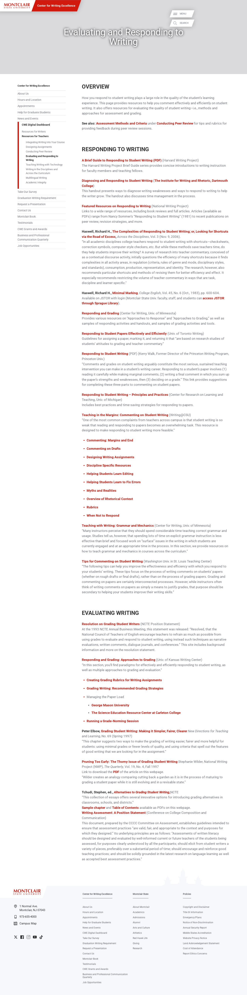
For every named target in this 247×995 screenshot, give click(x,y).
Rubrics (92, 507)
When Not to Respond (103, 515)
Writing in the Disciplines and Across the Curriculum (42, 171)
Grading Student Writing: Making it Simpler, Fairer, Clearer (144, 731)
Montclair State (140, 894)
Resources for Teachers (35, 136)
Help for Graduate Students (34, 112)
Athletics (137, 933)
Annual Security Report (195, 927)
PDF (116, 772)
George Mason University (110, 705)
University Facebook (22, 937)
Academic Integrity (36, 182)
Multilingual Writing (36, 177)
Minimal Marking (125, 293)
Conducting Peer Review (39, 151)
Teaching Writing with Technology (44, 164)
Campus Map (25, 923)
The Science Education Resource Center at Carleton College (136, 713)
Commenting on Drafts (104, 449)
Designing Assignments (39, 146)
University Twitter (16, 937)
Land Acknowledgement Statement (201, 943)
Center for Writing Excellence (56, 5)
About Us (23, 93)
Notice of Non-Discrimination (198, 922)
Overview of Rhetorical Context (110, 499)
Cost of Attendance (193, 948)
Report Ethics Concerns (195, 953)
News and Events (28, 118)
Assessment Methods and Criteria (121, 123)
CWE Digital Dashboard (36, 124)
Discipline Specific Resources (109, 465)
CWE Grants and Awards (32, 229)
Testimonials (25, 222)
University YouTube (35, 937)
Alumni (136, 922)
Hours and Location (29, 99)
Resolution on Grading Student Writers (111, 624)
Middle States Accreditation (197, 933)
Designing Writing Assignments (110, 457)
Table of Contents (125, 808)
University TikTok (41, 937)
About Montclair (141, 907)
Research (137, 948)
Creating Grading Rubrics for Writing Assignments (124, 680)
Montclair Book (27, 216)
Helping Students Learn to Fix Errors (114, 482)
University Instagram (28, 937)
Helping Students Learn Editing (110, 474)
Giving (136, 943)
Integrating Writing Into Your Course (45, 142)
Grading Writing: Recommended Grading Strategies (125, 688)
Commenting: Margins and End (110, 440)
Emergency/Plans (192, 917)
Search (239, 23)
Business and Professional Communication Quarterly (33, 237)
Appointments (26, 106)
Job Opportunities (28, 245)
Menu (238, 14)
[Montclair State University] (17, 5)
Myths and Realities (101, 490)
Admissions (139, 917)
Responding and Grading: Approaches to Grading (118, 660)
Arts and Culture (141, 927)
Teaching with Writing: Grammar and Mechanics (118, 525)
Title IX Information (193, 912)
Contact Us (24, 210)
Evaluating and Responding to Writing (42, 158)
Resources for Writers (34, 131)
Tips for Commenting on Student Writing (112, 561)
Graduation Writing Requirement (37, 198)
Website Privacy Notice (195, 938)
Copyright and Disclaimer (196, 907)
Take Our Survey (27, 191)
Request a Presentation (32, 204)
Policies (187, 894)
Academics (138, 912)
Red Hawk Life (140, 938)
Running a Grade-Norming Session (113, 721)
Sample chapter (93, 808)
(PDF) (157, 160)
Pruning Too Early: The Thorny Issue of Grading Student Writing (130, 762)
